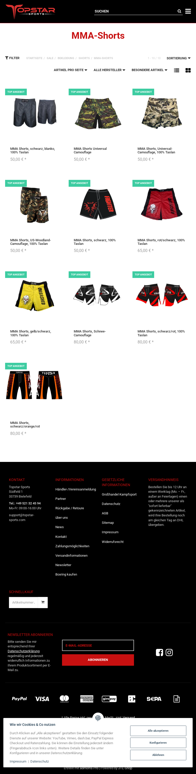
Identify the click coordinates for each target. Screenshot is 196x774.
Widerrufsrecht (113, 542)
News (59, 527)
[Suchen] (135, 11)
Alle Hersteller (110, 70)
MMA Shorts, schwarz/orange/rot (25, 424)
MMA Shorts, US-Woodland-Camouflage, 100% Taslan (30, 242)
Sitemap (108, 523)
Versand (129, 717)
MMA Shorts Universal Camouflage (90, 150)
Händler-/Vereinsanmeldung (74, 489)
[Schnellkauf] (23, 602)
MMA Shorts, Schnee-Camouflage (90, 333)
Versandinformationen (71, 555)
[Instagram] (169, 652)
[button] (176, 70)
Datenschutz (111, 504)
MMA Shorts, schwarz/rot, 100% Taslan (161, 333)
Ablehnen (158, 755)
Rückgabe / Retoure (69, 508)
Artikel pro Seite (71, 70)
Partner (60, 499)
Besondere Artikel (150, 70)
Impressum (110, 532)
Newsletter (63, 565)
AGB (105, 513)
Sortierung (179, 58)
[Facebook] (159, 652)
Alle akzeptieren (158, 730)
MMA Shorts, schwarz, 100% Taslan (95, 242)
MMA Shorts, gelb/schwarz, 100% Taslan (30, 333)
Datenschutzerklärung (24, 651)
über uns (61, 517)
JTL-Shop (125, 768)
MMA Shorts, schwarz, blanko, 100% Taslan (32, 150)
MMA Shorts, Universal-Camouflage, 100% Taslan (156, 150)
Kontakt (61, 537)
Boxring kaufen (66, 574)
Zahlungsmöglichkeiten (72, 546)
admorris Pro (89, 768)
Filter (12, 58)
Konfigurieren (157, 742)
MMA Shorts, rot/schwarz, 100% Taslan (161, 242)
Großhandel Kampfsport (119, 494)
